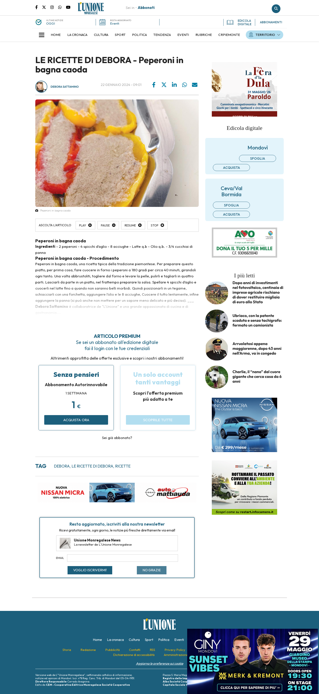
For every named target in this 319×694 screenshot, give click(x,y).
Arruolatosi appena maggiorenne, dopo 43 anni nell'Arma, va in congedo (257, 348)
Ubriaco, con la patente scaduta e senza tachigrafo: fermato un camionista (257, 320)
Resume (130, 225)
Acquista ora (76, 419)
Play (82, 225)
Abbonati (146, 7)
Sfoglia (257, 158)
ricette (123, 466)
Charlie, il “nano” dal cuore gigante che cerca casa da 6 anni (257, 376)
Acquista (231, 167)
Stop (154, 225)
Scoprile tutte (158, 419)
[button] (41, 34)
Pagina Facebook (38, 7)
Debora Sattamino (65, 87)
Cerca (276, 8)
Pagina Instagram (54, 7)
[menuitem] (56, 34)
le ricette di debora (92, 466)
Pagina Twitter (46, 7)
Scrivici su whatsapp (62, 7)
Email (60, 558)
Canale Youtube (68, 7)
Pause (105, 225)
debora (62, 466)
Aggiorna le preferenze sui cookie (159, 663)
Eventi (114, 23)
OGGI (50, 23)
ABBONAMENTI (271, 22)
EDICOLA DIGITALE (239, 22)
